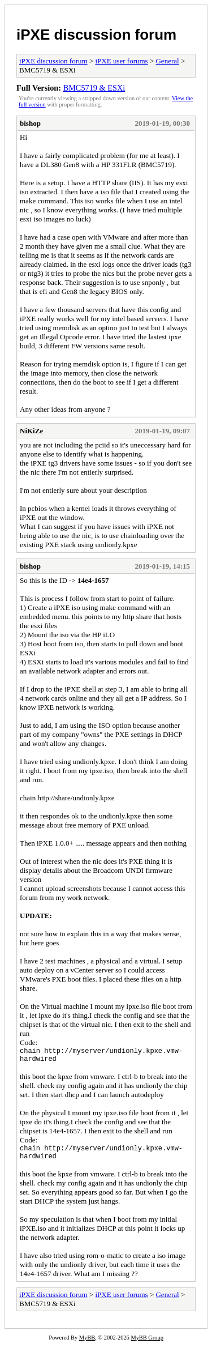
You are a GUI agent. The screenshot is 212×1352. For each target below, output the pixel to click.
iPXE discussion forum (96, 34)
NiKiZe (31, 431)
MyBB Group (147, 1344)
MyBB (87, 1344)
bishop (30, 123)
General (167, 61)
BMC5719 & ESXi (94, 87)
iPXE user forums (121, 61)
